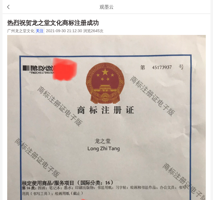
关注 (40, 31)
